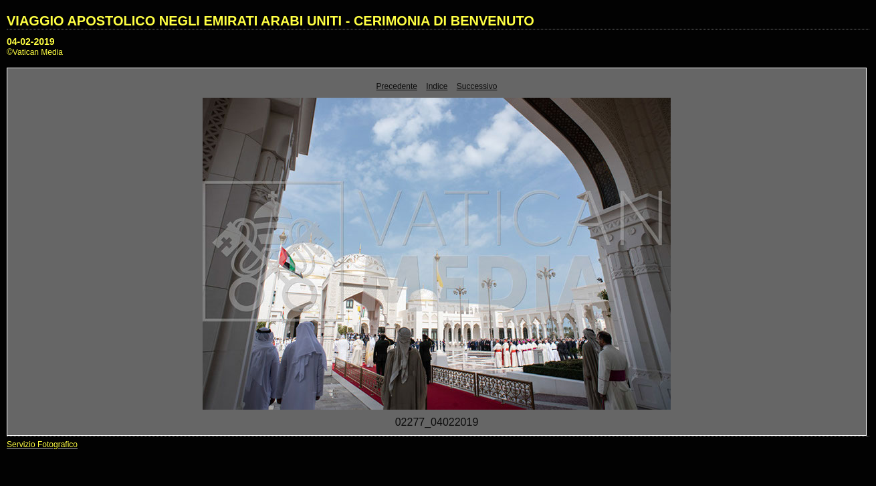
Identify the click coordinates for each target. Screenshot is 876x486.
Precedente (396, 86)
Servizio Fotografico (42, 444)
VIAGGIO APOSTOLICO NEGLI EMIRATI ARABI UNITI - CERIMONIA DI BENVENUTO (270, 20)
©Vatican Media (35, 52)
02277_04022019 (437, 422)
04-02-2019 (31, 41)
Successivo (477, 86)
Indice (436, 86)
